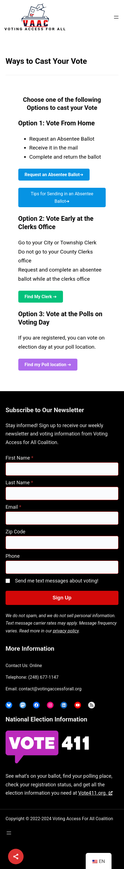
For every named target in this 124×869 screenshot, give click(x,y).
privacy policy (66, 631)
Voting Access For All (35, 29)
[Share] (16, 856)
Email (13, 507)
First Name (19, 458)
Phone (13, 556)
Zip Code (15, 531)
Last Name (19, 482)
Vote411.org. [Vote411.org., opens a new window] (95, 793)
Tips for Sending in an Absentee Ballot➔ (62, 197)
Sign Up (62, 598)
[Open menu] (116, 17)
